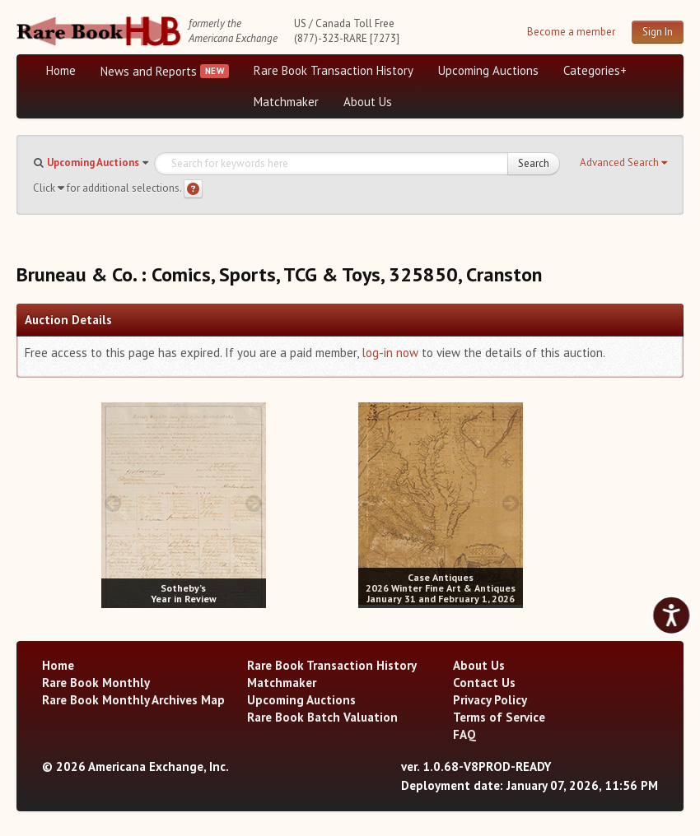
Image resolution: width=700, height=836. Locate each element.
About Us (367, 101)
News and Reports (148, 71)
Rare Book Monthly (96, 682)
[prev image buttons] (113, 503)
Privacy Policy (490, 700)
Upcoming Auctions (488, 70)
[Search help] (193, 188)
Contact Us (484, 682)
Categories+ (595, 70)
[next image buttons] (253, 503)
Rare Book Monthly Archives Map (133, 700)
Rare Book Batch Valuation (322, 717)
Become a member (571, 32)
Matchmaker (286, 101)
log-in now (390, 352)
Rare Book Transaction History (333, 70)
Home (61, 70)
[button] (623, 162)
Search (533, 163)
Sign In (657, 32)
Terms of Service (499, 717)
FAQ (464, 734)
